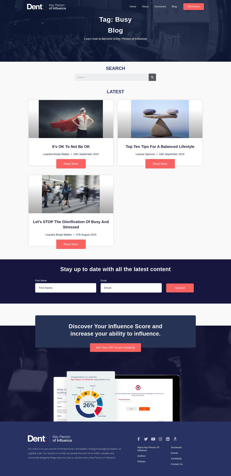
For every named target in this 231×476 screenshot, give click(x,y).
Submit (180, 287)
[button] (193, 6)
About (145, 6)
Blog (174, 6)
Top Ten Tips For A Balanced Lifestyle (160, 146)
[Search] (152, 77)
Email (104, 280)
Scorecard (160, 6)
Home (133, 6)
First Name (41, 280)
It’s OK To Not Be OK (71, 146)
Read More (71, 163)
